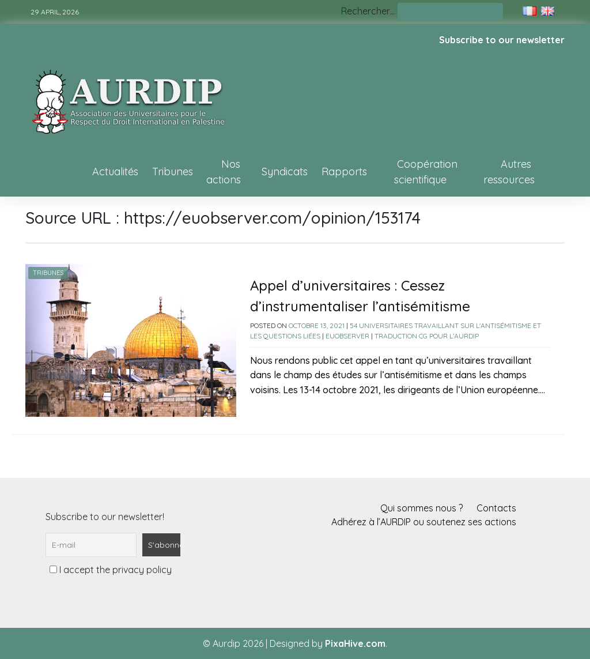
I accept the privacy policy (111, 569)
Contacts (496, 508)
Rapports (344, 171)
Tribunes (172, 171)
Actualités (115, 171)
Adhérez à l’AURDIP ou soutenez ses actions (423, 522)
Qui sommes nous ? (421, 508)
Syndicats (285, 171)
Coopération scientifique (425, 171)
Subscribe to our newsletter (502, 40)
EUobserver (347, 336)
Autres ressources (509, 171)
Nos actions (223, 171)
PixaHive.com (355, 643)
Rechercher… (368, 11)
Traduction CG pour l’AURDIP (427, 336)
